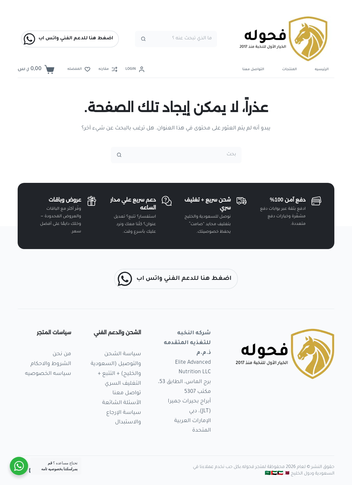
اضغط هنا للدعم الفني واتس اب (68, 39)
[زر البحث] (143, 39)
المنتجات (289, 69)
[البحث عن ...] (184, 39)
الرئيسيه (321, 69)
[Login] (135, 69)
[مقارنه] (107, 69)
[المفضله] (78, 69)
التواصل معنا (253, 69)
